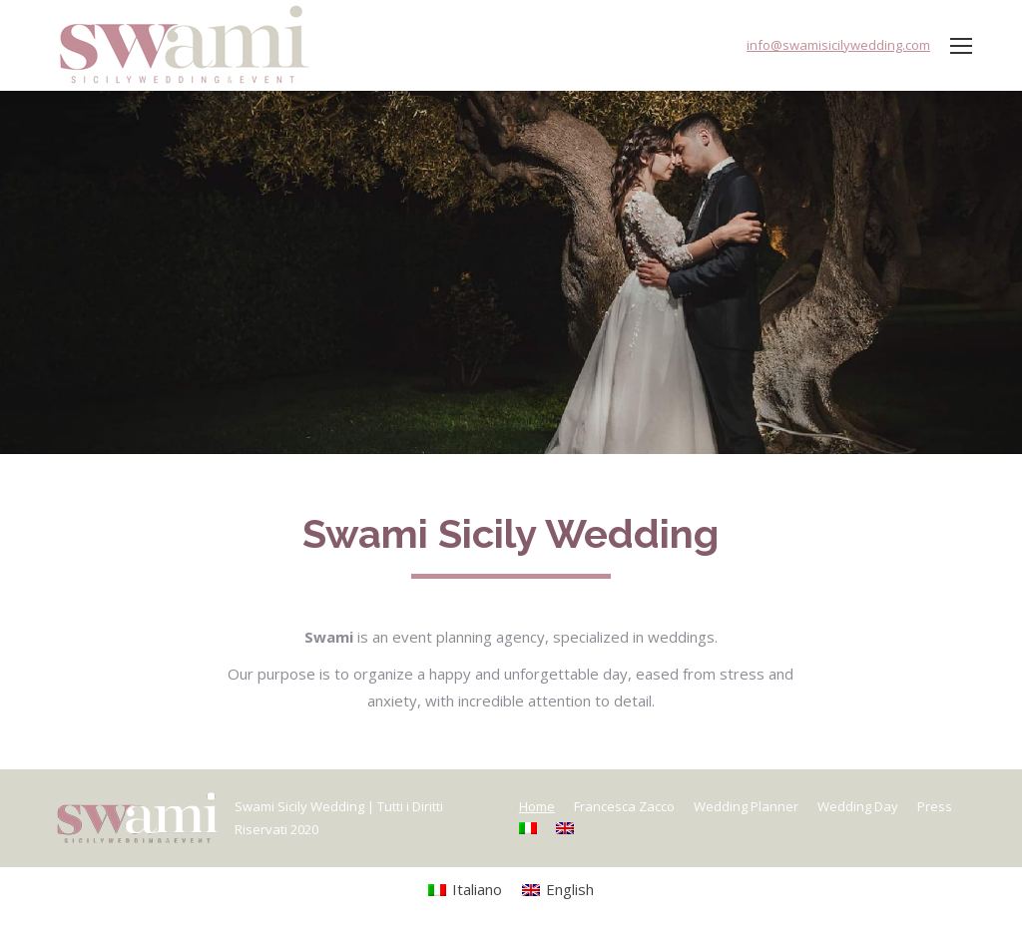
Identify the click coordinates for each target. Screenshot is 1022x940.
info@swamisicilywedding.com (838, 45)
